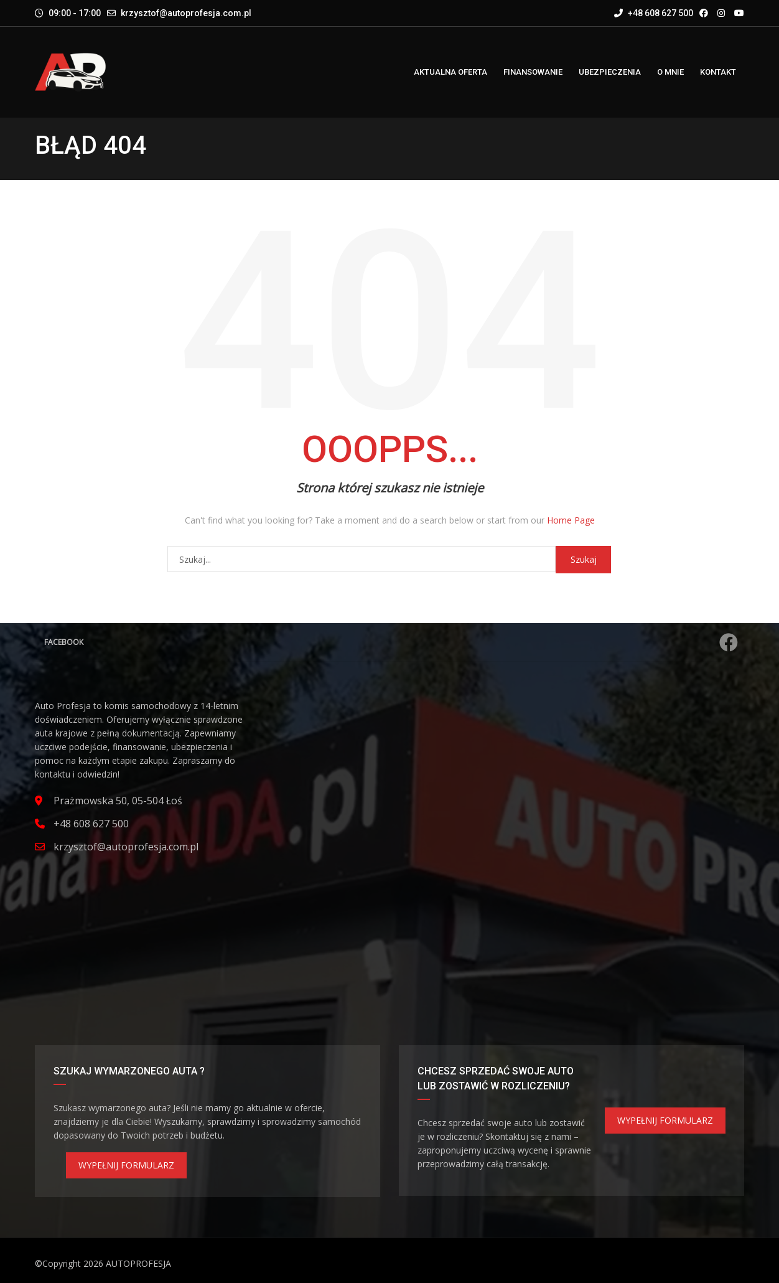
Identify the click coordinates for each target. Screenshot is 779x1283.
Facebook (391, 642)
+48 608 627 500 (653, 13)
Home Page (571, 520)
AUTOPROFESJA (138, 1263)
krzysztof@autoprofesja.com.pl (186, 13)
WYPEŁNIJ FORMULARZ (126, 1165)
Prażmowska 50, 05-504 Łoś (118, 800)
